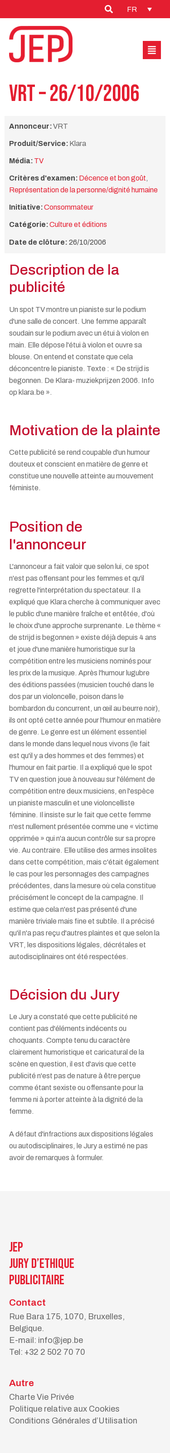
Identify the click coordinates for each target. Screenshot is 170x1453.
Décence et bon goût (112, 178)
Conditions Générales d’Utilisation (73, 1420)
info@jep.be (60, 1340)
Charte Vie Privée (41, 1397)
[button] (152, 50)
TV (39, 161)
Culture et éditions (78, 224)
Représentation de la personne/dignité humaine (83, 190)
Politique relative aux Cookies (64, 1408)
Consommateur (68, 207)
